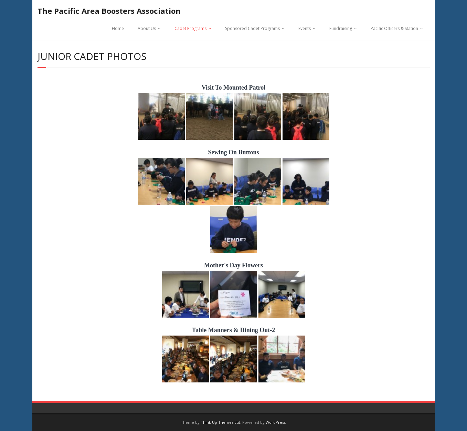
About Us (147, 28)
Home (118, 28)
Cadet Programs (190, 28)
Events (304, 28)
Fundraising (340, 28)
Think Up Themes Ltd (220, 422)
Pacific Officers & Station (394, 28)
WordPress (276, 422)
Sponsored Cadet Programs (252, 28)
